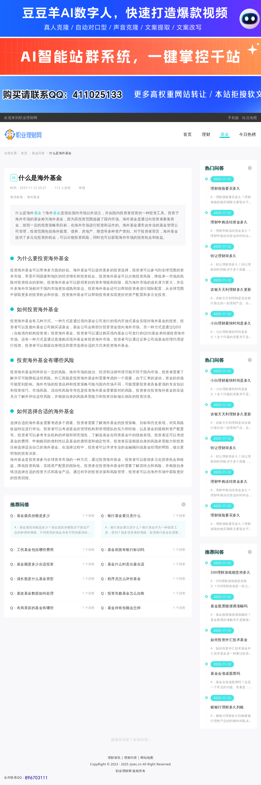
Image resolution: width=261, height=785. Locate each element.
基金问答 (38, 153)
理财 (206, 134)
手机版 (233, 117)
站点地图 (249, 117)
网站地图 (146, 757)
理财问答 (130, 757)
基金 (224, 134)
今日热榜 (247, 134)
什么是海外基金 (60, 153)
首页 (187, 134)
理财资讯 (114, 757)
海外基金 (33, 197)
